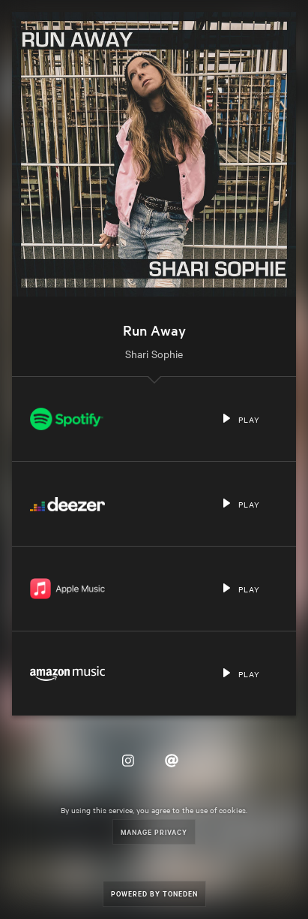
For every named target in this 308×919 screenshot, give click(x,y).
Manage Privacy (154, 831)
